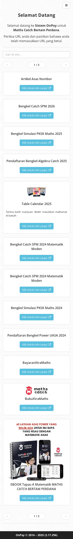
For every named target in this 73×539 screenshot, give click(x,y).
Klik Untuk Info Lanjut (36, 88)
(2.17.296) (51, 535)
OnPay (20, 535)
